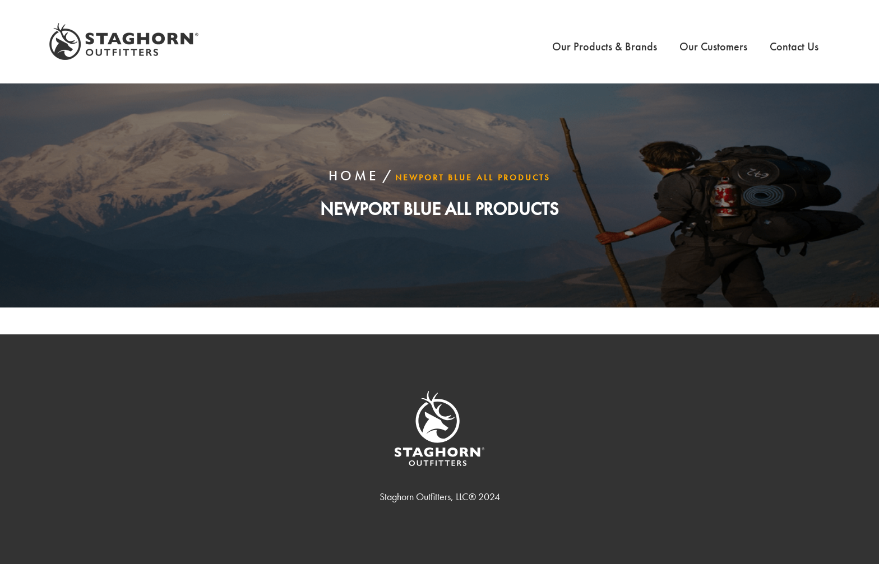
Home (354, 175)
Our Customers (713, 46)
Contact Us (794, 46)
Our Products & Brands (604, 46)
